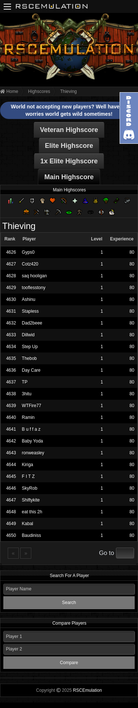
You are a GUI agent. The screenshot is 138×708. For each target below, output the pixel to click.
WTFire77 (31, 405)
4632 (11, 323)
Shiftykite (31, 500)
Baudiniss (31, 535)
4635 (11, 358)
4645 (11, 476)
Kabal (27, 523)
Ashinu (28, 299)
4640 (11, 417)
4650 (11, 535)
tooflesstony (33, 287)
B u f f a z (31, 429)
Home (9, 91)
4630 (11, 299)
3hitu (26, 393)
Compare (69, 662)
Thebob (29, 358)
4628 (11, 275)
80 (132, 252)
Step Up (30, 346)
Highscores (39, 91)
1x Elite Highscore (69, 161)
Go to (106, 552)
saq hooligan (34, 275)
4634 (11, 346)
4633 (11, 334)
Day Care (31, 370)
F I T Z (28, 476)
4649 (11, 523)
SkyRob (29, 488)
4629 (11, 287)
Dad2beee (32, 323)
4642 (11, 441)
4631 (11, 311)
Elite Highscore (69, 145)
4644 (11, 464)
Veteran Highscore (69, 129)
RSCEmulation (87, 690)
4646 (11, 488)
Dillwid (28, 334)
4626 (11, 252)
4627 (11, 264)
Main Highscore (68, 177)
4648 (11, 511)
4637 (11, 382)
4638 (11, 393)
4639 (11, 405)
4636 (11, 370)
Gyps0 (28, 252)
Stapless (30, 311)
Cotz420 (30, 264)
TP (24, 382)
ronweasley (33, 452)
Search (69, 602)
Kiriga (27, 464)
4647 (11, 500)
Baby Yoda (32, 441)
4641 (11, 429)
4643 (11, 452)
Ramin (28, 417)
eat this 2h (32, 511)
